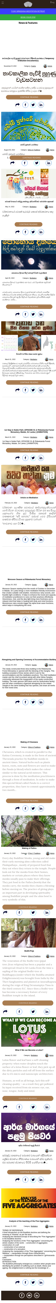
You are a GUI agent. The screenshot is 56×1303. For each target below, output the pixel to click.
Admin (50, 66)
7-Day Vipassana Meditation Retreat (28, 11)
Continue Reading (29, 97)
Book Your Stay (28, 17)
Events (33, 66)
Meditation (33, 207)
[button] (25, 854)
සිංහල (52, 2)
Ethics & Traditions (34, 150)
